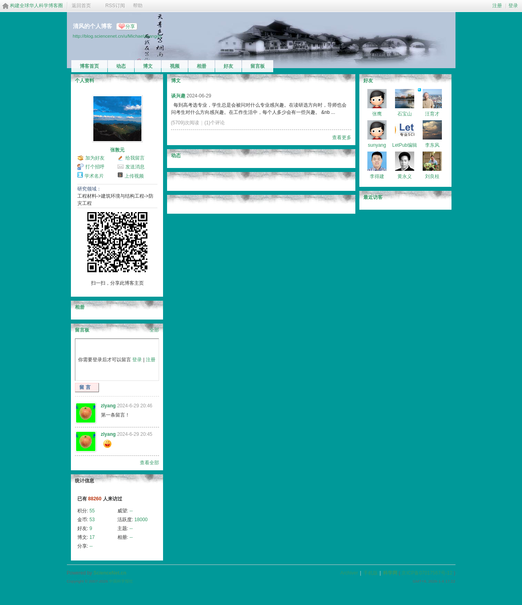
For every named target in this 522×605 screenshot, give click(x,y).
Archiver (349, 573)
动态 (121, 66)
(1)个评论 (214, 122)
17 (92, 537)
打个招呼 (95, 167)
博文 (148, 66)
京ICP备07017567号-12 (426, 573)
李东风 (432, 145)
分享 (130, 26)
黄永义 (404, 176)
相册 (201, 66)
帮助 (138, 5)
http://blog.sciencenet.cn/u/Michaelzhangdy (117, 35)
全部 (154, 330)
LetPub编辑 (404, 145)
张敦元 (117, 150)
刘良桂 (432, 176)
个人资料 (84, 80)
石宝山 (404, 114)
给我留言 (135, 158)
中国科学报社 (121, 581)
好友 (228, 66)
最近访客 (373, 197)
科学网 (390, 573)
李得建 (377, 176)
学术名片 (94, 176)
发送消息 (135, 167)
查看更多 (341, 137)
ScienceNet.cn (109, 573)
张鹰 (377, 114)
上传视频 (134, 176)
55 (92, 511)
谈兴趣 (178, 96)
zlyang (108, 406)
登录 (513, 5)
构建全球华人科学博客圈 (36, 5)
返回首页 (81, 5)
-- (131, 511)
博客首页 (89, 66)
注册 (497, 5)
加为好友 (95, 158)
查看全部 (149, 462)
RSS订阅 (115, 5)
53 (92, 519)
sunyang (377, 145)
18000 (140, 519)
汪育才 (432, 114)
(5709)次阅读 (185, 122)
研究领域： (89, 189)
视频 (174, 66)
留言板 (257, 66)
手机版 (370, 573)
